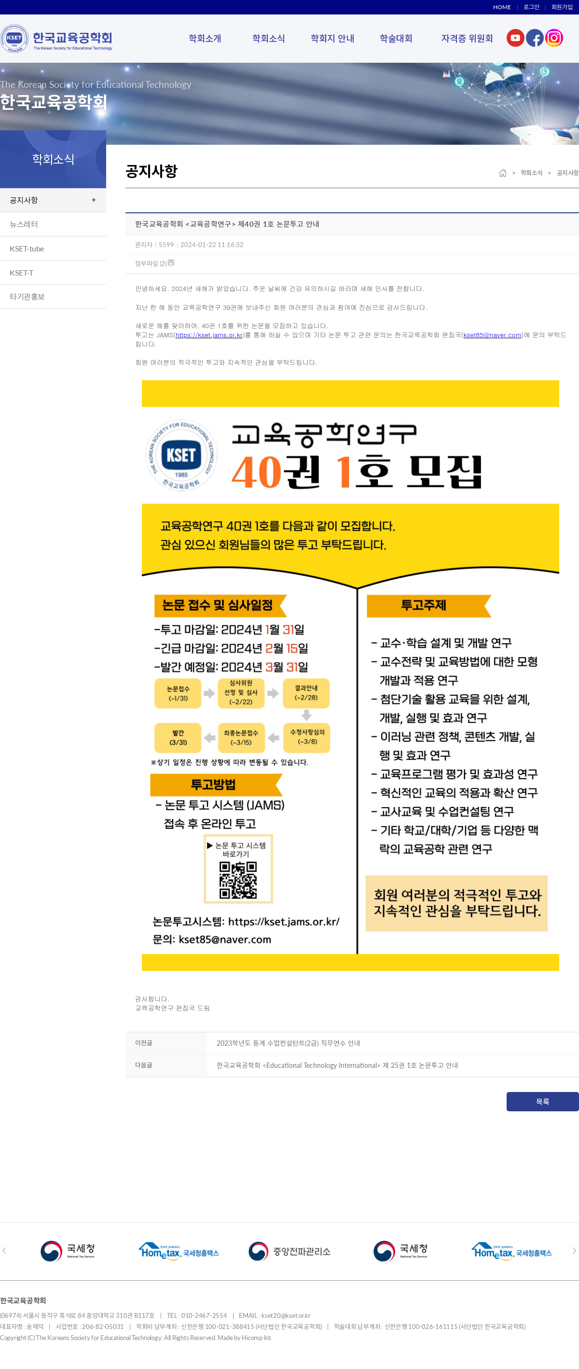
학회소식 (268, 38)
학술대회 (396, 38)
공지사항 (24, 200)
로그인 (531, 7)
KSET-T (21, 272)
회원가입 (562, 7)
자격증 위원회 (467, 38)
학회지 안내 (332, 38)
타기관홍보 (27, 296)
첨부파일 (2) (154, 263)
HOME (502, 7)
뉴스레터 (24, 224)
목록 (543, 1101)
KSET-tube (27, 248)
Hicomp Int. (257, 1337)
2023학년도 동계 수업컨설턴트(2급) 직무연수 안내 (288, 1043)
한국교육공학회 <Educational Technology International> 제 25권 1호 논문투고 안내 (337, 1065)
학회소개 (205, 38)
